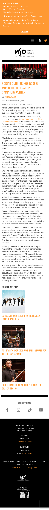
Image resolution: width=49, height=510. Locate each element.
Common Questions (24, 442)
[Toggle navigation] (32, 40)
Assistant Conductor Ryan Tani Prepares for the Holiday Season (24, 352)
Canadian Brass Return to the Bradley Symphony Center (21, 317)
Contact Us (16, 468)
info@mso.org (27, 453)
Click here (7, 16)
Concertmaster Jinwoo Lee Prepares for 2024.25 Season (21, 386)
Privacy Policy (32, 468)
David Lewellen (10, 96)
